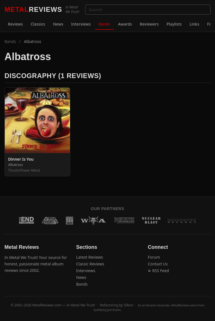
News (58, 24)
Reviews (15, 24)
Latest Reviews (89, 257)
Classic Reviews (90, 264)
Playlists (174, 24)
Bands (104, 24)
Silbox (128, 305)
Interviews (81, 24)
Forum (154, 257)
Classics (38, 24)
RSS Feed (158, 270)
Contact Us (158, 264)
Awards (125, 24)
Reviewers (149, 24)
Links (194, 24)
